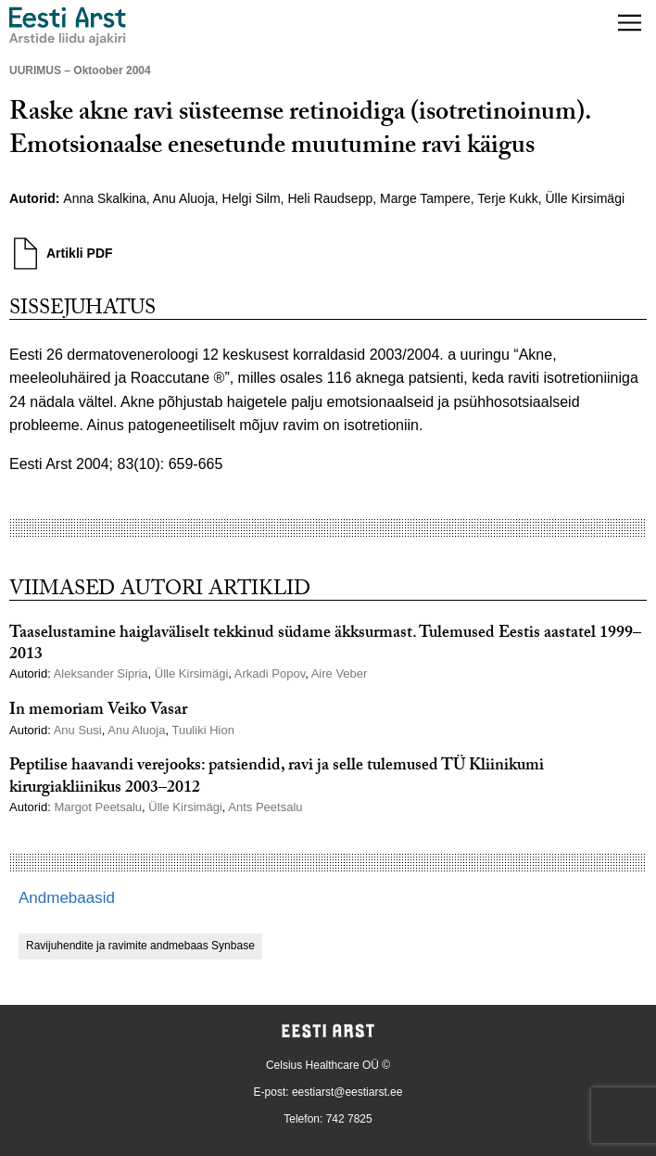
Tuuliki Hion (202, 730)
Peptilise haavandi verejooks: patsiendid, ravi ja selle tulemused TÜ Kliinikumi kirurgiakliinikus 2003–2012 (276, 778)
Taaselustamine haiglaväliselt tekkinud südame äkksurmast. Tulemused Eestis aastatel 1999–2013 (325, 645)
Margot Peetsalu (98, 807)
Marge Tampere (425, 198)
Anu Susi (78, 730)
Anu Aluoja (184, 198)
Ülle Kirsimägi (584, 198)
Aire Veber (339, 673)
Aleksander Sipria (101, 673)
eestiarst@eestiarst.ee (347, 1092)
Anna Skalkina (104, 198)
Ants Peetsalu (265, 807)
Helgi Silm (251, 198)
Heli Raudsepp (329, 198)
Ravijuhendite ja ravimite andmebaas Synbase (140, 945)
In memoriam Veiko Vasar (98, 711)
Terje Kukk (507, 198)
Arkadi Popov (269, 673)
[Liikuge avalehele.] (67, 26)
